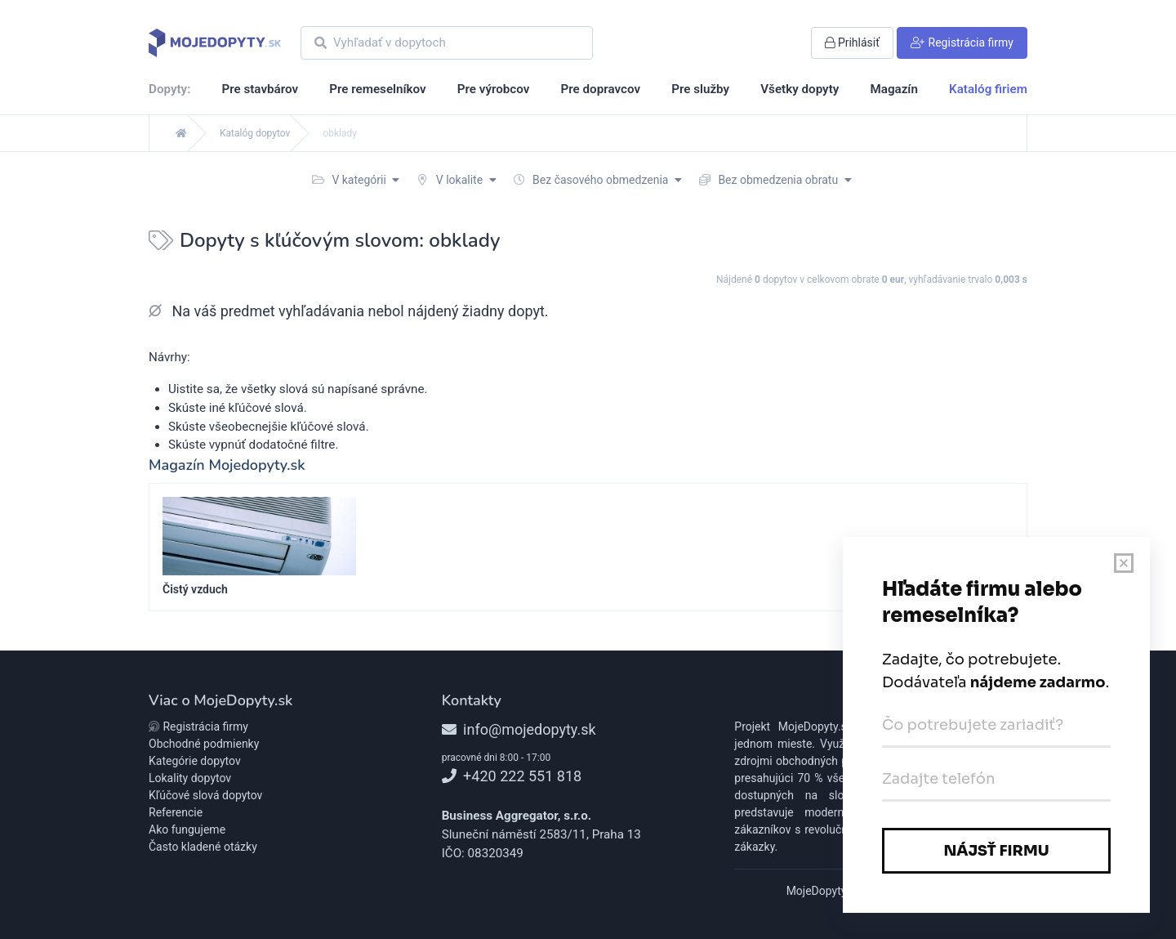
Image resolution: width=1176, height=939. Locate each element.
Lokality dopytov (190, 778)
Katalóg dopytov (255, 133)
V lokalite (456, 179)
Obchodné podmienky (204, 743)
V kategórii (355, 179)
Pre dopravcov (600, 89)
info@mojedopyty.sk (519, 729)
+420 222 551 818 (511, 776)
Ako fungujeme (187, 829)
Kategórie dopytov (195, 760)
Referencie (176, 812)
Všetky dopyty (799, 89)
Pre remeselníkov (377, 89)
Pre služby (700, 89)
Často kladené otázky (203, 846)
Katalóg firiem (988, 89)
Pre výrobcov (493, 89)
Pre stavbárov (259, 89)
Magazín (893, 89)
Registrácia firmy (198, 726)
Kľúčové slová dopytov (205, 795)
